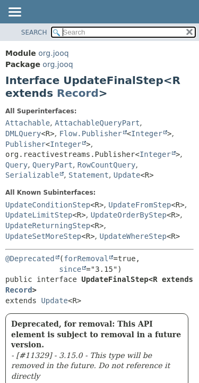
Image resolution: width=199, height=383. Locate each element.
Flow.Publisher (90, 133)
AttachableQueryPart (97, 123)
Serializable (32, 175)
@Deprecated (30, 258)
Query (16, 165)
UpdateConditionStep (47, 205)
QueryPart (52, 165)
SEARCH (34, 32)
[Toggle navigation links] (14, 12)
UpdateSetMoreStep (43, 236)
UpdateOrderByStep (129, 215)
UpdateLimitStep (38, 215)
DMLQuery (23, 133)
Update (127, 175)
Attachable (27, 123)
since (70, 269)
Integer (146, 133)
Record (78, 93)
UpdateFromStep (139, 205)
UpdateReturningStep (47, 225)
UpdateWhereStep (133, 236)
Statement (88, 175)
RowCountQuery (106, 165)
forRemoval (86, 258)
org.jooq (53, 53)
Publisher (25, 144)
